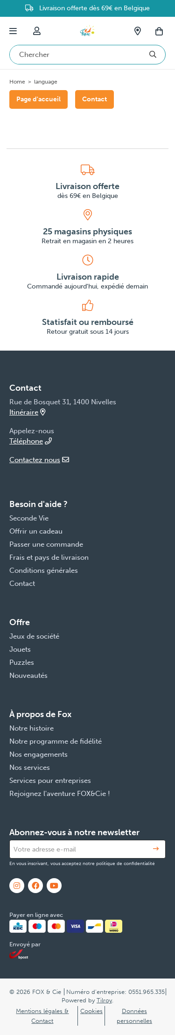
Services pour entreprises (50, 780)
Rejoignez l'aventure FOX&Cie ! (59, 793)
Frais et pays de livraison (49, 557)
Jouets (20, 649)
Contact (94, 99)
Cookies (91, 1010)
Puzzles (21, 662)
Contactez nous (39, 460)
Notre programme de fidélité (55, 741)
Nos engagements (38, 754)
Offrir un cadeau (36, 531)
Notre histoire (31, 728)
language (45, 81)
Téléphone (30, 441)
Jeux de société (34, 636)
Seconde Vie (29, 518)
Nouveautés (28, 675)
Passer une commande (46, 544)
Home (17, 81)
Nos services (29, 767)
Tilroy (104, 1000)
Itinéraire (27, 412)
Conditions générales (43, 570)
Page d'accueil (38, 99)
